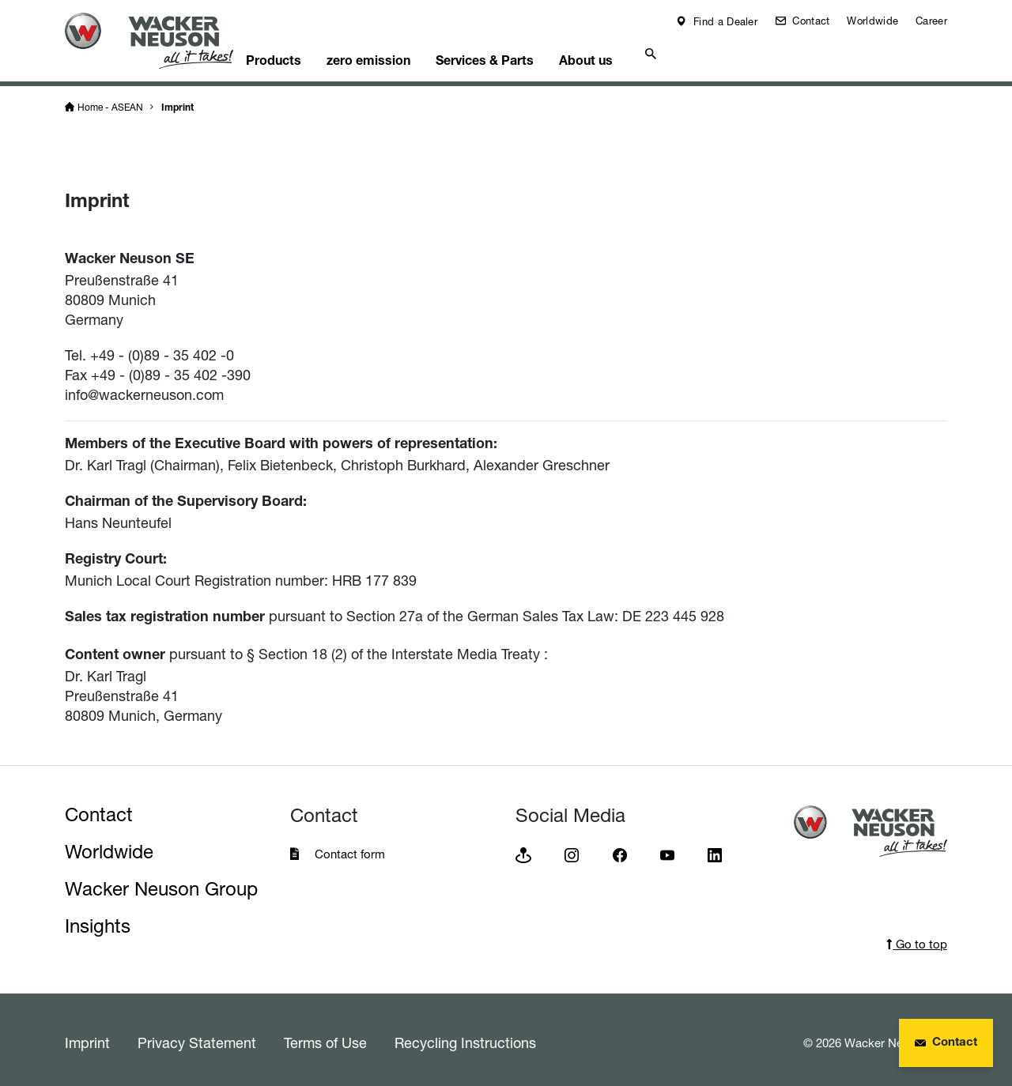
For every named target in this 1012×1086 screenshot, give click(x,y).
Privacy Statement (197, 1037)
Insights (97, 920)
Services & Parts (528, 52)
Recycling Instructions (465, 1037)
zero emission (404, 52)
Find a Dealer (723, 21)
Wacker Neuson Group (161, 883)
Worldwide (872, 20)
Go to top (916, 938)
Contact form (350, 848)
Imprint (177, 102)
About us (638, 52)
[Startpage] (161, 41)
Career (931, 20)
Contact (809, 20)
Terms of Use (325, 1037)
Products (302, 52)
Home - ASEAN (110, 101)
